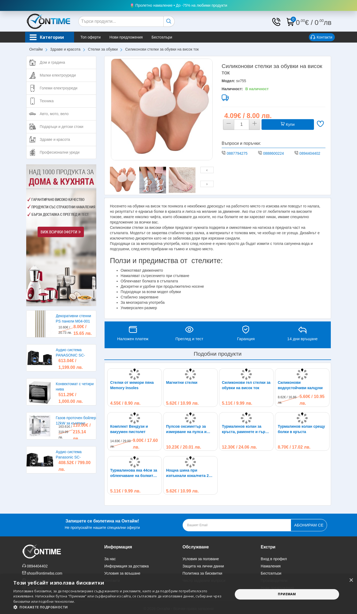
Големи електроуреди (59, 88)
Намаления (271, 566)
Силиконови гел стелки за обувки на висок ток (246, 385)
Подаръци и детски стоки (61, 126)
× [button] (351, 580)
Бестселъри (163, 37)
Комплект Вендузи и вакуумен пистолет (129, 429)
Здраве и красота (65, 49)
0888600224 (273, 153)
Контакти (321, 37)
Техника (47, 101)
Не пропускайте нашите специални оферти (102, 524)
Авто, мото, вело (54, 114)
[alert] (178, 594)
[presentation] (207, 170)
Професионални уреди (60, 152)
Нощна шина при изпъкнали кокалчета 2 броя (187, 473)
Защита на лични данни (203, 566)
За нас (110, 559)
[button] (119, 607)
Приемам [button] (287, 594)
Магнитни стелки (181, 382)
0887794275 (237, 153)
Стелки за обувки (103, 49)
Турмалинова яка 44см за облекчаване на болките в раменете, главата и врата (134, 473)
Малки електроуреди (58, 75)
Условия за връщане (122, 573)
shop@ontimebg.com (44, 573)
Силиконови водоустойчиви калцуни (300, 385)
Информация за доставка (126, 566)
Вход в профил (274, 559)
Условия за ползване (201, 559)
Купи (288, 124)
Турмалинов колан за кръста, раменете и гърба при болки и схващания (246, 429)
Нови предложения (127, 37)
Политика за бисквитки (202, 573)
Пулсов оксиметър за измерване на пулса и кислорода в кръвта (186, 429)
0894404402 (310, 153)
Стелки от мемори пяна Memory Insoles (132, 385)
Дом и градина (52, 62)
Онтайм (36, 49)
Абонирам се (308, 525)
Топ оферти (92, 37)
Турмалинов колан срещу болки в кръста (301, 429)
